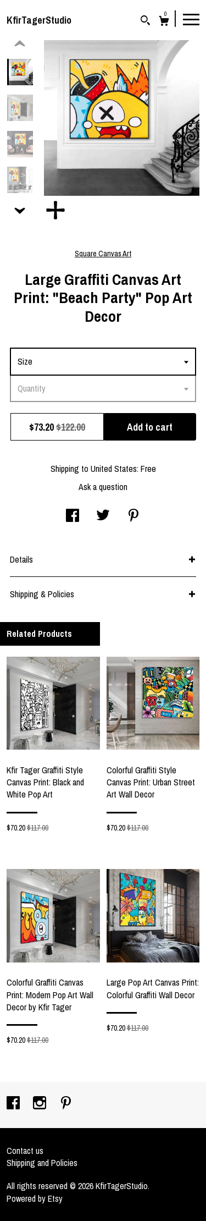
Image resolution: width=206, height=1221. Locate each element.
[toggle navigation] (191, 18)
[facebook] (14, 1104)
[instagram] (40, 1104)
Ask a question (103, 487)
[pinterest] (66, 1104)
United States (114, 469)
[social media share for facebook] (72, 516)
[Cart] (164, 22)
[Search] (145, 21)
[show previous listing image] (19, 44)
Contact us (25, 1151)
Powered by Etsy (35, 1198)
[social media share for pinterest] (133, 516)
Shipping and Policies (42, 1163)
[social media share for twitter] (103, 516)
